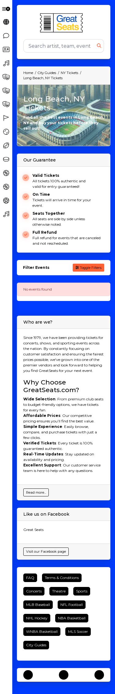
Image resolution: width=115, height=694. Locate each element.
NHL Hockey (37, 618)
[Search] (60, 46)
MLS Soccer (78, 631)
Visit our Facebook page (46, 551)
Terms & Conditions (62, 577)
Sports (81, 591)
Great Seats (33, 529)
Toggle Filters (88, 267)
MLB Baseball (38, 604)
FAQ (30, 577)
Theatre (59, 591)
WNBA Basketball (42, 631)
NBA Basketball (72, 618)
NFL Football (71, 604)
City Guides (36, 645)
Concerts (34, 591)
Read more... (36, 492)
